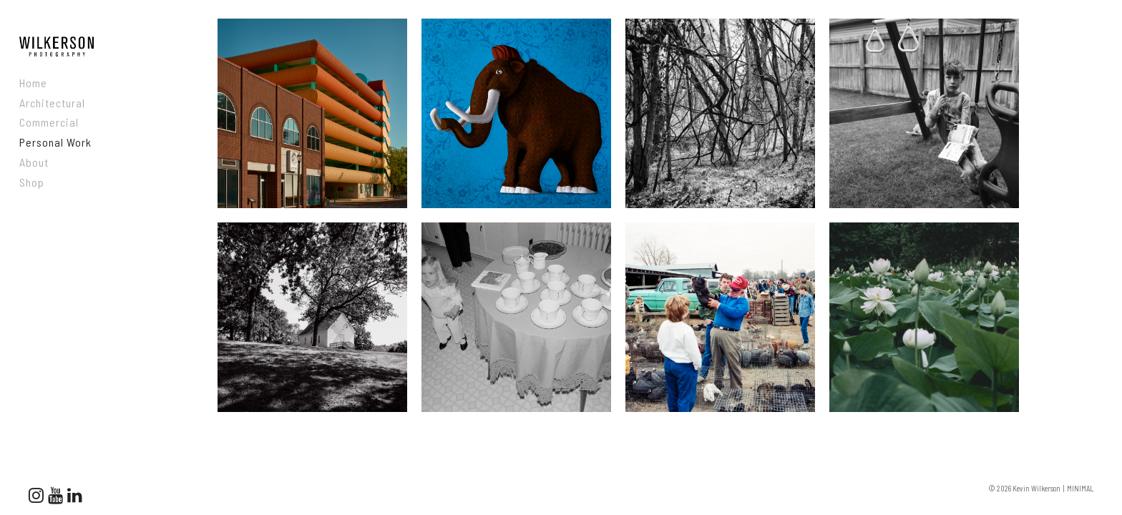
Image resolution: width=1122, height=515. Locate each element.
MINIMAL (1080, 488)
